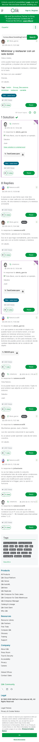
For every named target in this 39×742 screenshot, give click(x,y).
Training (4, 637)
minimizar (5, 90)
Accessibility (5, 659)
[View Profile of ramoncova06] (14, 187)
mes (26, 546)
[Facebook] (11, 689)
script (21, 546)
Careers (4, 666)
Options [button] (35, 27)
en (30, 553)
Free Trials (5, 627)
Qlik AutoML (5, 584)
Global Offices (6, 672)
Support (4, 640)
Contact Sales (6, 675)
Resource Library (7, 620)
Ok (19, 735)
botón (8, 87)
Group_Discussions (20, 87)
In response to (15, 132)
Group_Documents (25, 543)
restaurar (14, 90)
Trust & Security (7, 656)
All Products (5, 574)
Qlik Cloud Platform (8, 578)
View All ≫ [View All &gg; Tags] (7, 562)
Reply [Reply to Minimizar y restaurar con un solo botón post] (31, 105)
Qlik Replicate (6, 591)
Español (5, 27)
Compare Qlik (6, 630)
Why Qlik (4, 611)
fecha (6, 546)
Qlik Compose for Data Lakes (12, 594)
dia (19, 553)
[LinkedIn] (7, 689)
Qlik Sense (5, 581)
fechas (13, 553)
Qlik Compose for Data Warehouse (14, 598)
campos (24, 553)
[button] (36, 41)
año (31, 546)
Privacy (4, 662)
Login (28, 2)
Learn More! (28, 21)
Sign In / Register (31, 10)
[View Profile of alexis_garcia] (13, 41)
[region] (19, 728)
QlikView (4, 588)
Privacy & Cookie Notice (10, 711)
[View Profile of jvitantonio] (15, 124)
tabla (11, 546)
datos (6, 549)
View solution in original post (14, 147)
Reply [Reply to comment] (29, 173)
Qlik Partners (6, 623)
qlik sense (27, 549)
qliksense (18, 556)
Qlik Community (8, 684)
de (16, 546)
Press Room (5, 652)
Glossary (4, 633)
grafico (6, 553)
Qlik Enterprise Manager (10, 601)
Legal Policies (6, 708)
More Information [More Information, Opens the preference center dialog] (19, 739)
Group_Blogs (8, 556)
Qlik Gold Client (6, 608)
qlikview (12, 549)
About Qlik (5, 649)
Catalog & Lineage (8, 604)
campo (19, 549)
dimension (26, 556)
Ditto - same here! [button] (9, 95)
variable (23, 90)
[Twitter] (2, 689)
